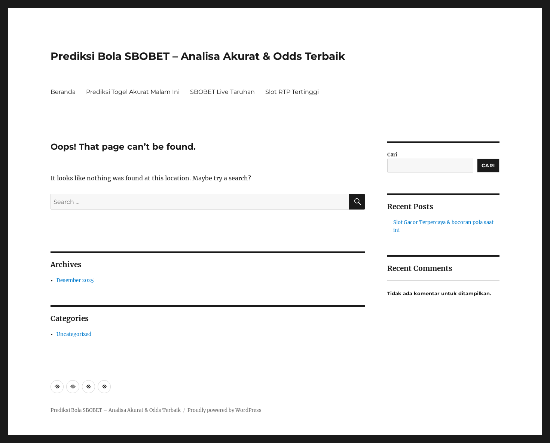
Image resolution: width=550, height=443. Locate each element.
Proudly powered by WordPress (224, 410)
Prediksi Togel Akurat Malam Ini (133, 91)
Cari (392, 155)
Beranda (63, 91)
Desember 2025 (75, 280)
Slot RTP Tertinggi (292, 91)
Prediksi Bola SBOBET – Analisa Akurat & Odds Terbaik (198, 56)
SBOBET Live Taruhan (222, 91)
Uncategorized (73, 334)
